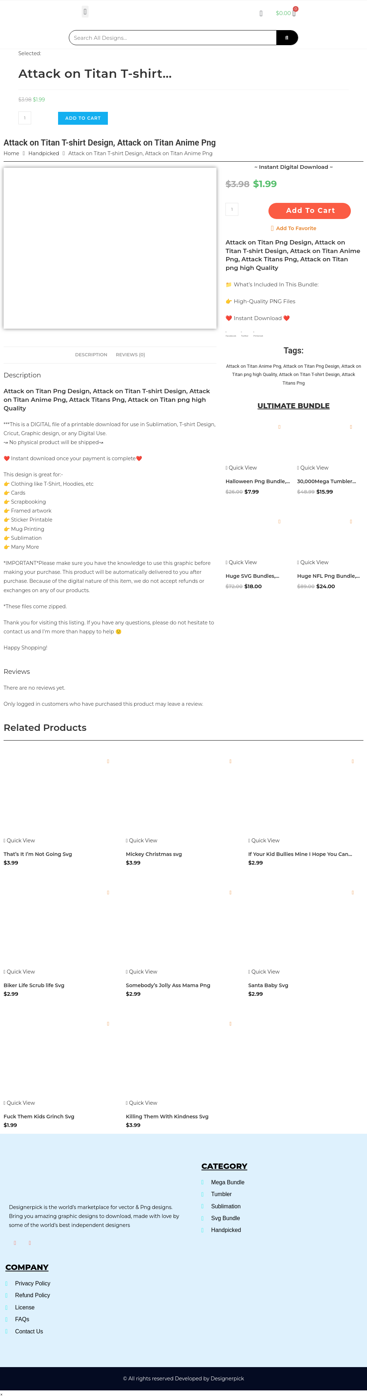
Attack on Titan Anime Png (253, 366)
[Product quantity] (24, 117)
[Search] (287, 37)
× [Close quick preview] (1, 1394)
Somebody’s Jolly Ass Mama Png (168, 985)
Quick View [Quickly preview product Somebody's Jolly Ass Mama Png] (141, 972)
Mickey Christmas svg (154, 854)
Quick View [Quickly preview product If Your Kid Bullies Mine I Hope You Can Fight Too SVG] (264, 840)
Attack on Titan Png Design (311, 366)
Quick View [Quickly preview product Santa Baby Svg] (264, 972)
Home (11, 153)
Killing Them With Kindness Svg (167, 1116)
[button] (85, 12)
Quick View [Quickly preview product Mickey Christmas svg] (141, 840)
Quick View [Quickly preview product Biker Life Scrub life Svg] (19, 972)
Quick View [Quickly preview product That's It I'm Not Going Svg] (19, 840)
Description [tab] (91, 354)
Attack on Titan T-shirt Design (309, 374)
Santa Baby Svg (268, 985)
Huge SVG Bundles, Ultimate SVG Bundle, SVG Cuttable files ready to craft (256, 576)
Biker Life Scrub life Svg (34, 985)
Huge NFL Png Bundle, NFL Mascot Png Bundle (328, 576)
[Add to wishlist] (279, 427)
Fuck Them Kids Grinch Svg (39, 1116)
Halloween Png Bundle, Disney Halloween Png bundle (255, 481)
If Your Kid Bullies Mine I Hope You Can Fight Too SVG (298, 854)
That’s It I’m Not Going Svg (38, 854)
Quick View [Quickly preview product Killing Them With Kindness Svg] (141, 1103)
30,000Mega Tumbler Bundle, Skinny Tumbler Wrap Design (328, 481)
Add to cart (83, 118)
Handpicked (43, 153)
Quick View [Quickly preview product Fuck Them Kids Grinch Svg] (19, 1103)
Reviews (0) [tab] (130, 354)
